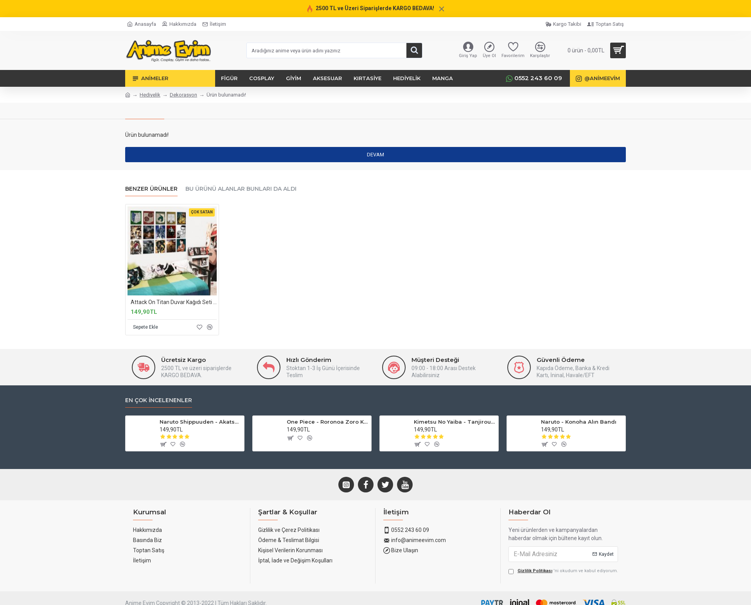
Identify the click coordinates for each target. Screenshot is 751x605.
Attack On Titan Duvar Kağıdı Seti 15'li (174, 302)
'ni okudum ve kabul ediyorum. (563, 578)
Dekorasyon (183, 95)
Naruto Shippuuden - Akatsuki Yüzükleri (200, 428)
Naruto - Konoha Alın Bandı (578, 428)
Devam (375, 155)
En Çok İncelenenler (158, 407)
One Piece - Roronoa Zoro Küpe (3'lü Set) (327, 428)
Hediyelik (150, 95)
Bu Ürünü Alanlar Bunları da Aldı (240, 189)
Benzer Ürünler (151, 189)
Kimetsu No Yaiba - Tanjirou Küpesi (455, 428)
